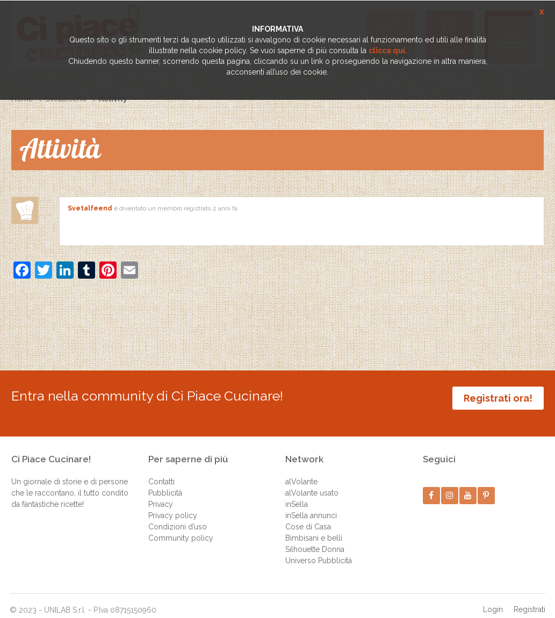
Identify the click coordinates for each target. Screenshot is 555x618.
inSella (296, 494)
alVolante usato (311, 482)
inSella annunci (311, 505)
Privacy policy (172, 505)
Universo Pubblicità (318, 550)
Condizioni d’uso (177, 516)
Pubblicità (165, 482)
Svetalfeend (90, 208)
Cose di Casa (308, 516)
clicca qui (387, 50)
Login (493, 599)
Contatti (161, 471)
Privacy (160, 494)
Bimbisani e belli (313, 528)
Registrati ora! (498, 398)
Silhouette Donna (314, 539)
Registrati (529, 599)
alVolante (301, 471)
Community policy (180, 528)
